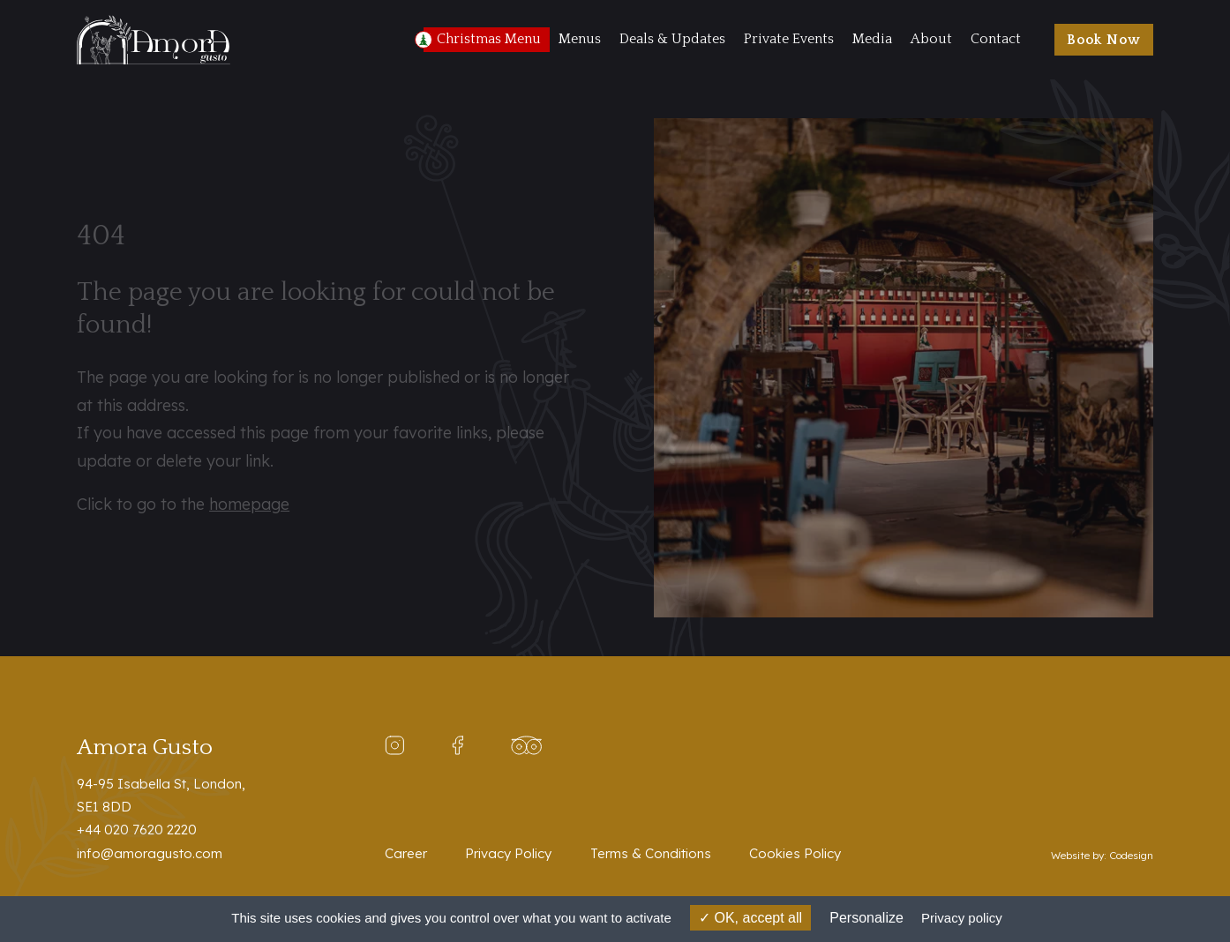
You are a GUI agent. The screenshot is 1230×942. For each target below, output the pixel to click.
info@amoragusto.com (149, 853)
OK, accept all (750, 917)
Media (872, 39)
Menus (580, 39)
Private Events (789, 39)
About (931, 39)
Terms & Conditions (650, 853)
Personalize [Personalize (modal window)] (866, 917)
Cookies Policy (795, 853)
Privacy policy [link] (961, 917)
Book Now (1104, 40)
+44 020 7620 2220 (137, 829)
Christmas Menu (489, 39)
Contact (996, 39)
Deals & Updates (672, 39)
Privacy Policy (508, 853)
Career (406, 853)
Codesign (1131, 855)
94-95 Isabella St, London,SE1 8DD (161, 795)
